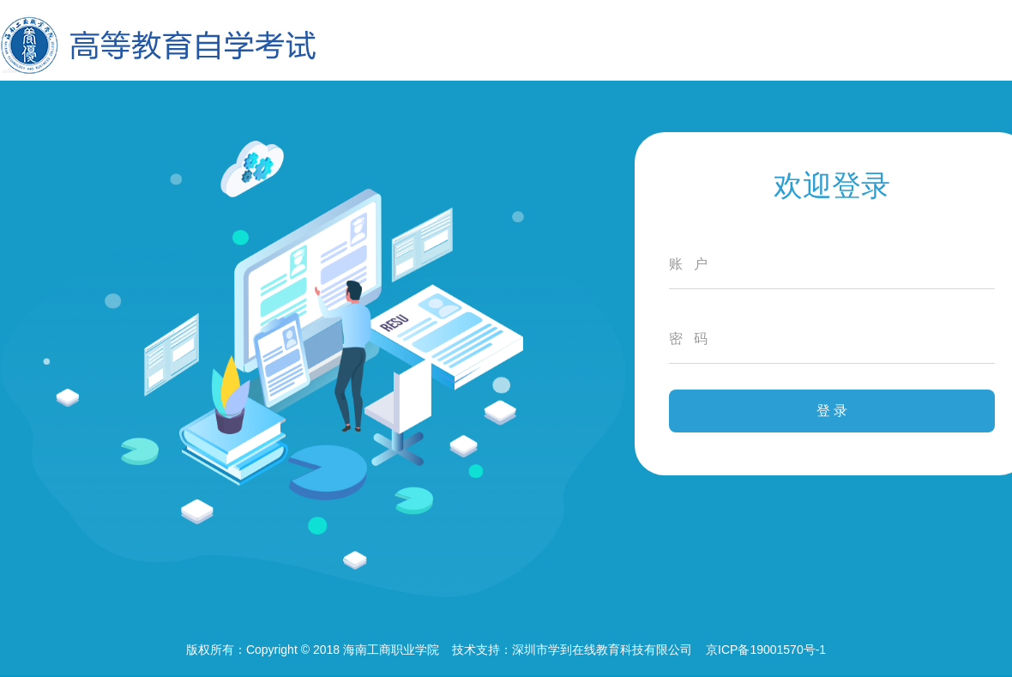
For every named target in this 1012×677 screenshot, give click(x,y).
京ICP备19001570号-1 (766, 649)
